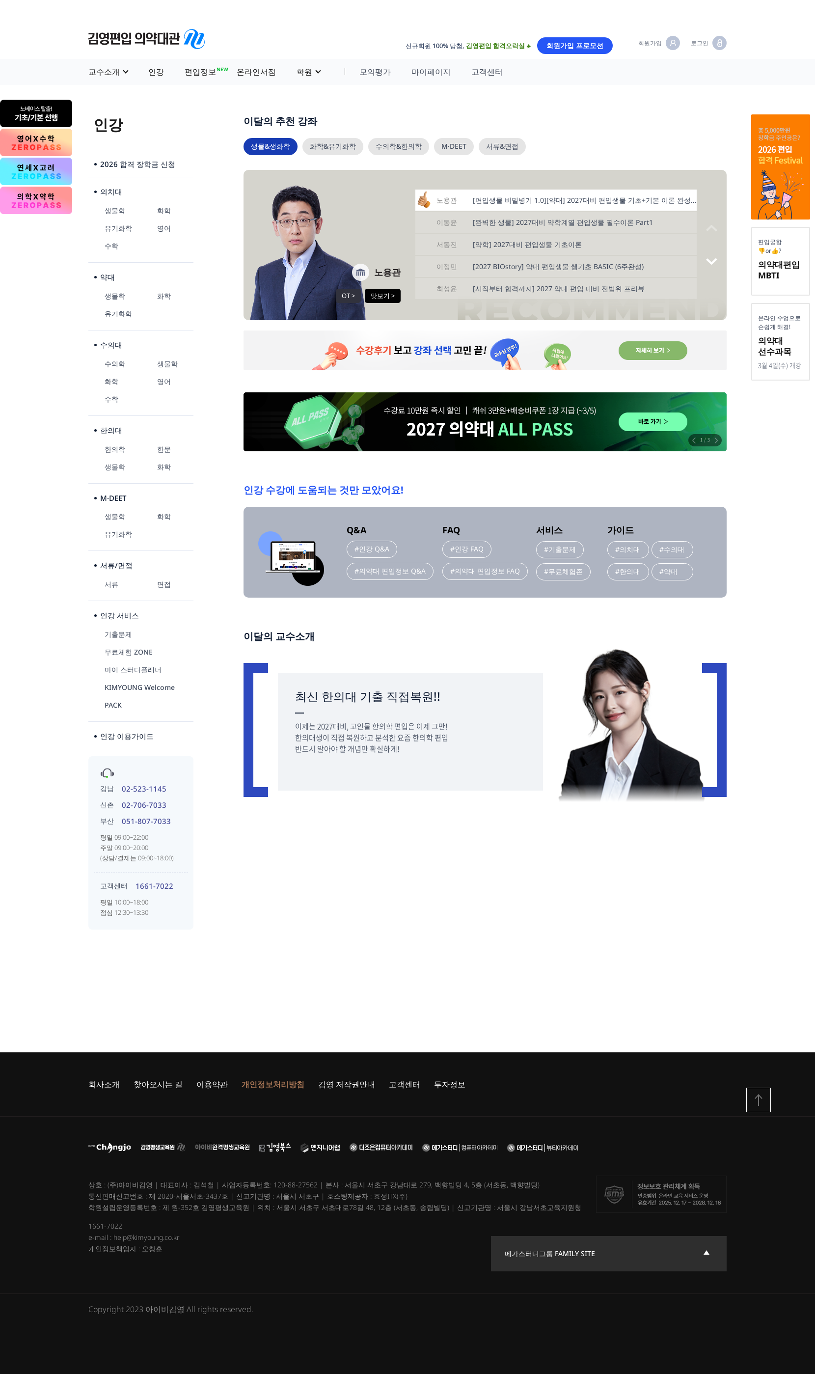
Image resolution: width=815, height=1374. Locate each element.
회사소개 (104, 1084)
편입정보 (205, 70)
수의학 (115, 363)
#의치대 (627, 549)
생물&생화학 (270, 146)
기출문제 (118, 634)
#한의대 (627, 571)
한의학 (115, 449)
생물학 (115, 210)
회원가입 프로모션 (574, 45)
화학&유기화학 (333, 146)
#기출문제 (560, 549)
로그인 (699, 43)
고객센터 (487, 71)
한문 (164, 449)
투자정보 (449, 1084)
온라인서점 (256, 71)
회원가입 (650, 43)
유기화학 (118, 228)
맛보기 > (383, 295)
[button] (711, 261)
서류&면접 (502, 146)
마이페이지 (431, 71)
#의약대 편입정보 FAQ (485, 571)
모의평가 (375, 71)
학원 (304, 71)
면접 (164, 584)
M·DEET (453, 146)
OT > (348, 295)
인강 (156, 71)
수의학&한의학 (399, 146)
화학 (164, 210)
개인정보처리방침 (273, 1084)
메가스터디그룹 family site (550, 1253)
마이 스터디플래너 (133, 669)
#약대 (668, 571)
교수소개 (104, 71)
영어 (164, 228)
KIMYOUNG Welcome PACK (140, 696)
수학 (111, 245)
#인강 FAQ (467, 548)
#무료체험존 (563, 571)
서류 (111, 584)
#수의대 (671, 549)
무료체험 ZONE (129, 652)
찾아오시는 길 (158, 1084)
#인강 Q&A (371, 548)
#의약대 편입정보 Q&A (390, 571)
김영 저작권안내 (346, 1084)
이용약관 (212, 1084)
